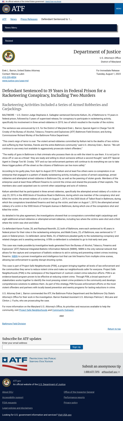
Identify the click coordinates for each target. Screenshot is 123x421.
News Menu (11, 27)
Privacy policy (71, 402)
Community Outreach (63, 310)
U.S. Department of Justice (51, 384)
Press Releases (29, 19)
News (13, 19)
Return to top (114, 329)
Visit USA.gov (65, 414)
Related (9, 40)
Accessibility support (12, 397)
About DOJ (7, 392)
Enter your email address (14, 343)
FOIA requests (9, 402)
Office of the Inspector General (79, 392)
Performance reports (74, 397)
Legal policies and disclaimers (17, 408)
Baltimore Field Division (14, 323)
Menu (118, 9)
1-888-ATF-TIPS (92, 371)
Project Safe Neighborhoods (33, 310)
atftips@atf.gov (110, 372)
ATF (4, 19)
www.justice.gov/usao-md (15, 80)
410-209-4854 (9, 77)
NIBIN (15, 256)
